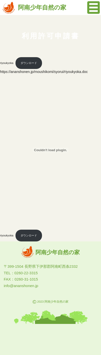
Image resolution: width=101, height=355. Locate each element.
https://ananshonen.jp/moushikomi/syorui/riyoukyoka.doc (44, 72)
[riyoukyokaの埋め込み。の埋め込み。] (50, 150)
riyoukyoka (6, 62)
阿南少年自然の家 (34, 7)
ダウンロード (28, 62)
